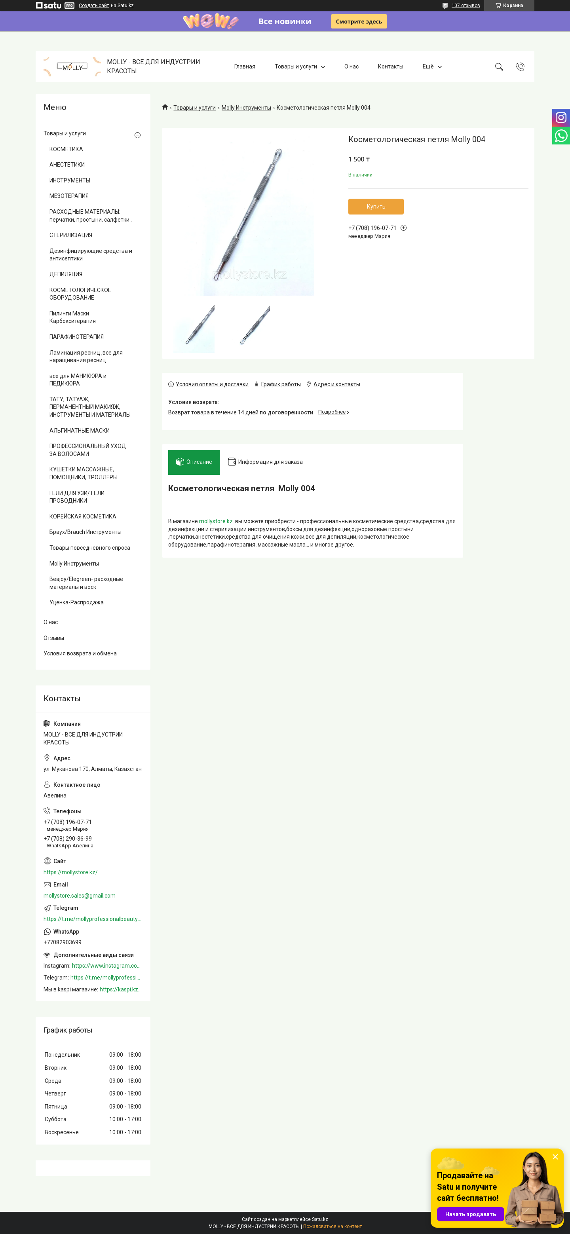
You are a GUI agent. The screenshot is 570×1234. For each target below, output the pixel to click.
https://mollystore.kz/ (71, 872)
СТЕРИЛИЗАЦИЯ (70, 235)
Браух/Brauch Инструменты (85, 532)
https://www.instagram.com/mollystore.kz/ (107, 966)
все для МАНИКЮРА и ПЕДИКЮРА (77, 380)
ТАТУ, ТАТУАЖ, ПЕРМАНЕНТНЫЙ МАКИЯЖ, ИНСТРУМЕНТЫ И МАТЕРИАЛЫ (90, 407)
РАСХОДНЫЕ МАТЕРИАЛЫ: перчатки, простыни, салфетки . (90, 216)
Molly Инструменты (246, 107)
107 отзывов (466, 5)
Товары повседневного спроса (89, 548)
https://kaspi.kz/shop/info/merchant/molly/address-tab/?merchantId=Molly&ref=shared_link (121, 989)
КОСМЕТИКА (66, 149)
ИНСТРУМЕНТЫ (69, 180)
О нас (351, 66)
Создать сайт (94, 5)
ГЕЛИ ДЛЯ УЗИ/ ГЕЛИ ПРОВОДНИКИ (76, 497)
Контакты (390, 66)
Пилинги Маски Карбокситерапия (72, 317)
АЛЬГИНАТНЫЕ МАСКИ (79, 430)
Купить (376, 206)
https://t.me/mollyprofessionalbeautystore (93, 919)
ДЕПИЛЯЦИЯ (65, 274)
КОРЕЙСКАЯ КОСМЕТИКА (82, 516)
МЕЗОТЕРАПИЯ (69, 196)
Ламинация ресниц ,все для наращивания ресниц (86, 356)
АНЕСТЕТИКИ (67, 164)
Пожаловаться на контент (332, 1226)
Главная (244, 66)
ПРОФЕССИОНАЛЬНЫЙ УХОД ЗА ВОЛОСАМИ (87, 450)
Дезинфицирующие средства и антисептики (90, 255)
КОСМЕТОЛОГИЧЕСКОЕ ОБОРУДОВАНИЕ (80, 294)
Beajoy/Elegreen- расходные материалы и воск (86, 583)
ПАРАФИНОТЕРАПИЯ (76, 337)
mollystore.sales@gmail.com (80, 895)
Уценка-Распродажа (76, 602)
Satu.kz (320, 1219)
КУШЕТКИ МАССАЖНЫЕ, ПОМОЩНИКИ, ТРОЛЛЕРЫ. (84, 473)
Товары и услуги (296, 66)
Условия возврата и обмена (80, 653)
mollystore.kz (216, 521)
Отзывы (54, 638)
